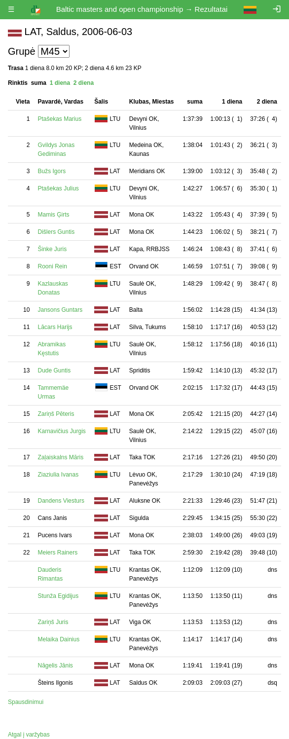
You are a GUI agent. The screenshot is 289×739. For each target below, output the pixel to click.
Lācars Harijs (54, 327)
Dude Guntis (54, 370)
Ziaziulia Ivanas (57, 474)
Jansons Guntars (59, 309)
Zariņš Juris (52, 622)
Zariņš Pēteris (55, 413)
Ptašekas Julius (57, 188)
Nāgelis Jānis (54, 665)
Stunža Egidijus (57, 595)
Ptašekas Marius (59, 118)
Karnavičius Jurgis (61, 431)
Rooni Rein (52, 266)
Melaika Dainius (58, 639)
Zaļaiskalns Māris (60, 457)
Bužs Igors (51, 171)
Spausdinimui (25, 702)
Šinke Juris (52, 249)
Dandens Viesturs (60, 500)
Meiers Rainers (57, 552)
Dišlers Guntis (55, 231)
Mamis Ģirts (53, 214)
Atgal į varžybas (29, 734)
